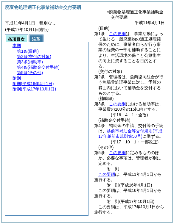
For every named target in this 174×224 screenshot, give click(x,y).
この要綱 (117, 33)
